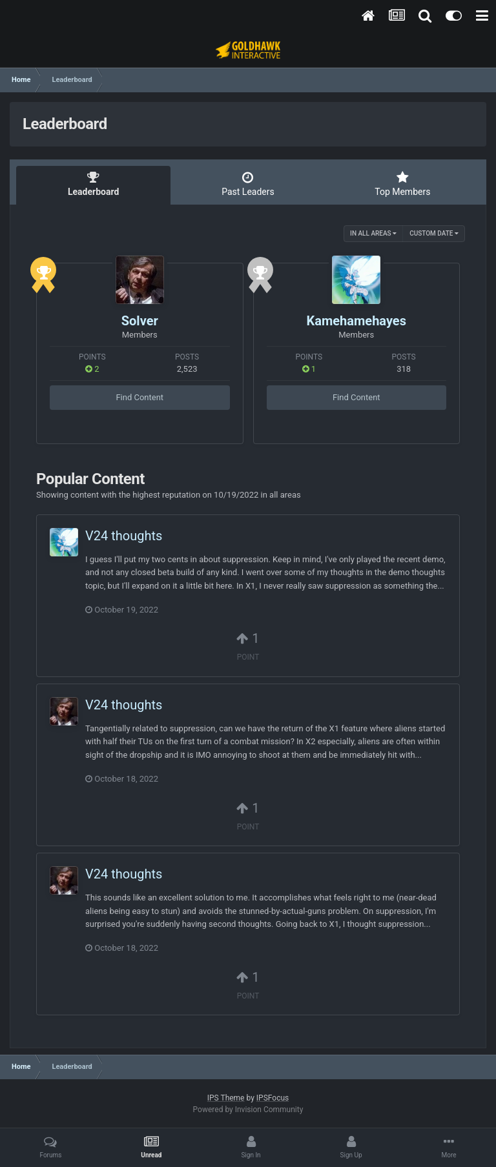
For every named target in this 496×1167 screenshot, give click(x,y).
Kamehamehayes (356, 321)
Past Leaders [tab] (247, 184)
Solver (139, 321)
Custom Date (434, 233)
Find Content (139, 397)
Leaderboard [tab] (93, 184)
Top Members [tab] (402, 184)
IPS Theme (226, 1097)
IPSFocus (272, 1097)
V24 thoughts (123, 535)
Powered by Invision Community (248, 1109)
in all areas (373, 233)
